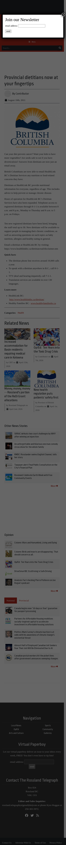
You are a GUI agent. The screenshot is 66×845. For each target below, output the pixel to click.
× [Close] (63, 14)
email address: (11, 26)
